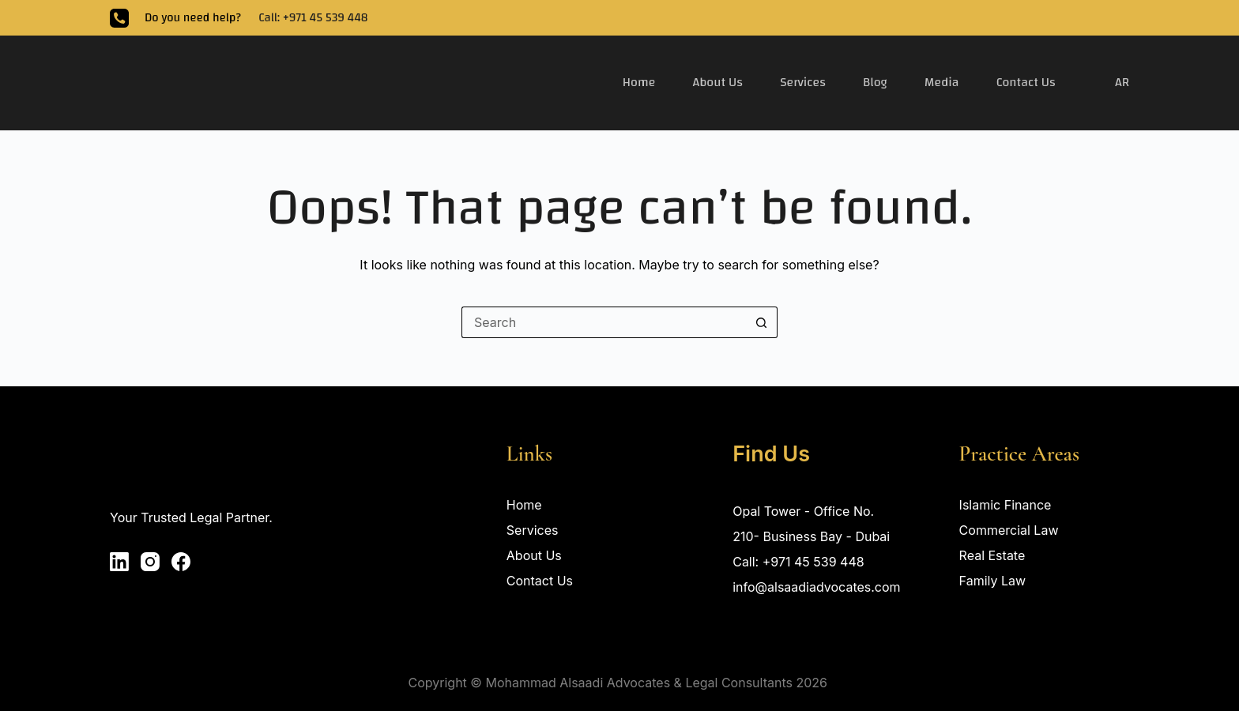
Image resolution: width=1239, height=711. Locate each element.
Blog (875, 82)
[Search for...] (603, 322)
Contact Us (1026, 82)
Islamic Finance (1005, 505)
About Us (717, 82)
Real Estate (992, 555)
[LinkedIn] (119, 561)
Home (639, 82)
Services (803, 82)
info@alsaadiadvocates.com (816, 587)
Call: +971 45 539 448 (312, 17)
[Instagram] (150, 561)
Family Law (992, 581)
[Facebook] (180, 561)
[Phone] (119, 18)
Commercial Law (1009, 530)
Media (942, 82)
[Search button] (762, 322)
